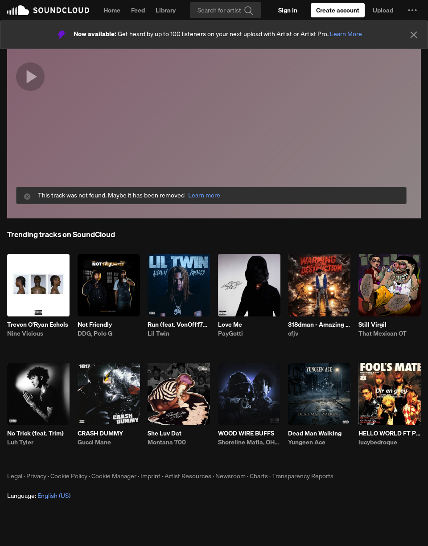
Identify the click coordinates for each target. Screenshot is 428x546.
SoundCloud (48, 10)
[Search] (225, 10)
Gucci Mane (94, 442)
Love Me (230, 324)
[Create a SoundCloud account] (338, 10)
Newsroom (230, 476)
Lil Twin (158, 333)
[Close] (414, 35)
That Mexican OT (382, 333)
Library (166, 10)
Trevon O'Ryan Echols (37, 324)
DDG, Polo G (95, 333)
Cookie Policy (68, 476)
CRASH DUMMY (100, 433)
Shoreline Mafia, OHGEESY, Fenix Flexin (249, 442)
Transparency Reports (302, 476)
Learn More (346, 34)
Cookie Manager (113, 476)
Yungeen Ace (306, 442)
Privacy (36, 476)
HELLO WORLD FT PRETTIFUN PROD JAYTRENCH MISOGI (389, 433)
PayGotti (230, 333)
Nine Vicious (25, 333)
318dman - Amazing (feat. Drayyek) (319, 324)
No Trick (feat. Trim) (35, 433)
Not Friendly (95, 324)
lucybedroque (377, 442)
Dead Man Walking (315, 433)
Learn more (204, 195)
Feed (138, 10)
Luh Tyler (20, 442)
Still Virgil (372, 324)
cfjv (293, 333)
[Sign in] (288, 10)
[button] (412, 10)
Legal (14, 476)
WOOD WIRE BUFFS (246, 433)
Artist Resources (188, 476)
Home (111, 10)
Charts (259, 476)
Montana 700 (167, 442)
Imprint (150, 476)
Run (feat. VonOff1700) (179, 324)
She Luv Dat (164, 433)
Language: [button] (38, 496)
